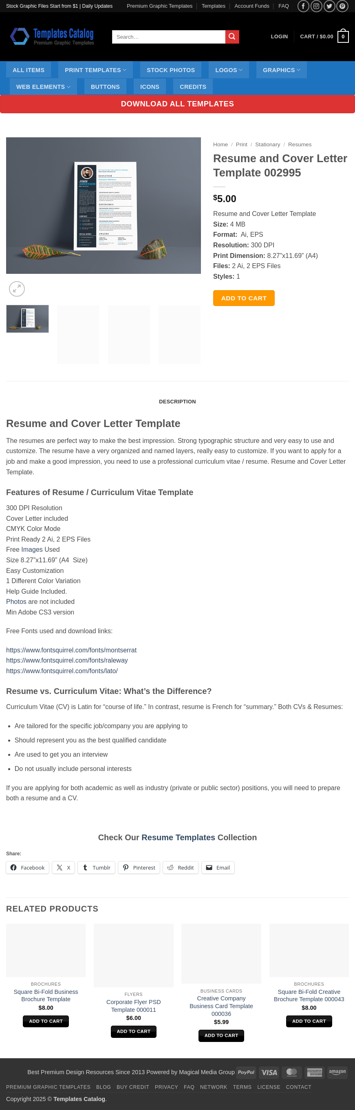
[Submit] (232, 37)
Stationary (267, 144)
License (268, 1087)
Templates (213, 6)
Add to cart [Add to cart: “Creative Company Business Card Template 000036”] (221, 1035)
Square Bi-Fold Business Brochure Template (45, 996)
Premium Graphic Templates (159, 6)
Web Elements (43, 87)
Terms (242, 1087)
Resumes (299, 144)
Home (220, 144)
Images (31, 549)
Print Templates (95, 70)
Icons (149, 87)
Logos (229, 70)
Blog (103, 1087)
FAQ (283, 6)
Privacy (166, 1087)
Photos (16, 601)
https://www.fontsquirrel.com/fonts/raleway (67, 660)
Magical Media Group (207, 1072)
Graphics (281, 70)
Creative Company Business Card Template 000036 (221, 1006)
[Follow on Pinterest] (342, 6)
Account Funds (252, 6)
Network (213, 1087)
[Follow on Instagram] (316, 6)
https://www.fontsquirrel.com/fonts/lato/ (62, 670)
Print (241, 144)
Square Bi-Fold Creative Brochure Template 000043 (309, 996)
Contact (299, 1087)
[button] (324, 37)
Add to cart (244, 298)
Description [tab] (177, 402)
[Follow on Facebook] (303, 6)
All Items (28, 70)
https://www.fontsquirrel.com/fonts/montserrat (71, 650)
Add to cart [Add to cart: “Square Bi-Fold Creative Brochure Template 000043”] (309, 1021)
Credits (193, 87)
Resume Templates (178, 837)
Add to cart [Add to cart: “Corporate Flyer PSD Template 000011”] (133, 1031)
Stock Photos (171, 70)
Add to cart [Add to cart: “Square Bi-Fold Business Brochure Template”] (46, 1021)
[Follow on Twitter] (329, 6)
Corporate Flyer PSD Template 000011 (133, 1006)
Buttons (105, 87)
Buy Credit (133, 1087)
